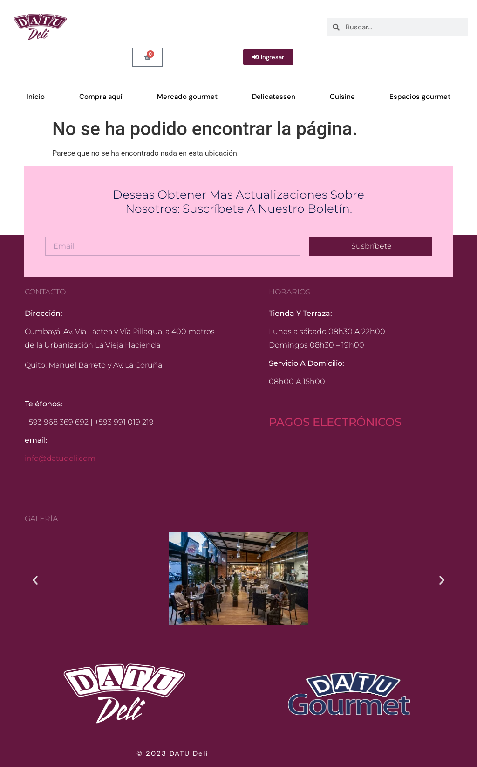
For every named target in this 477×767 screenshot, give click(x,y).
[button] (35, 580)
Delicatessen (273, 96)
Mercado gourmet (187, 96)
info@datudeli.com (60, 458)
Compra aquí (101, 96)
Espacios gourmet (419, 96)
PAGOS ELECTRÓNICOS (335, 422)
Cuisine (342, 96)
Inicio (36, 96)
